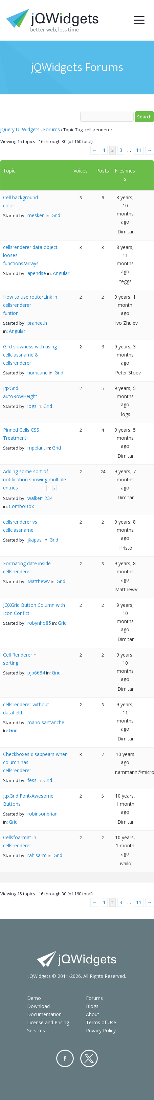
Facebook (65, 1058)
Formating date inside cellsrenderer (27, 567)
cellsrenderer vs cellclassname (20, 526)
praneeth (37, 323)
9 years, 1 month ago (125, 305)
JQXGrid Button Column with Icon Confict (34, 609)
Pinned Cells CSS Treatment (21, 434)
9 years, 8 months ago (125, 530)
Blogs (92, 1006)
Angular (61, 273)
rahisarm (37, 855)
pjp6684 (36, 672)
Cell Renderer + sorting (20, 658)
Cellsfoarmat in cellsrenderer (19, 841)
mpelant (36, 447)
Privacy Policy (101, 1030)
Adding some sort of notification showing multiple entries (34, 479)
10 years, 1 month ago (125, 804)
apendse (36, 273)
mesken (36, 215)
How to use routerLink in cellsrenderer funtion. (30, 305)
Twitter (89, 1058)
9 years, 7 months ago (125, 479)
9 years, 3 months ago (125, 354)
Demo (34, 998)
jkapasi (35, 539)
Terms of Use (101, 1022)
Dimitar (125, 231)
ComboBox (21, 506)
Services (36, 1030)
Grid (55, 215)
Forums (51, 129)
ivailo (125, 863)
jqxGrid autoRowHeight (20, 392)
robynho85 (39, 623)
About (92, 1014)
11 (138, 150)
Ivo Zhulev (126, 323)
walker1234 (39, 498)
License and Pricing (48, 1022)
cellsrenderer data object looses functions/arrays (30, 255)
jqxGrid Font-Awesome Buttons (28, 800)
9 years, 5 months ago (125, 396)
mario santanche (45, 722)
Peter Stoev (128, 372)
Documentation (44, 1014)
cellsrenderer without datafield (26, 708)
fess (32, 780)
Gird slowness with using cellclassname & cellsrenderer (30, 354)
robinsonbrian (42, 813)
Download (38, 1006)
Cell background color (20, 201)
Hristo (125, 548)
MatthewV (38, 581)
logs (32, 406)
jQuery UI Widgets (20, 129)
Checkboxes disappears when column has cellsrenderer (35, 762)
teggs (125, 281)
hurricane (37, 372)
